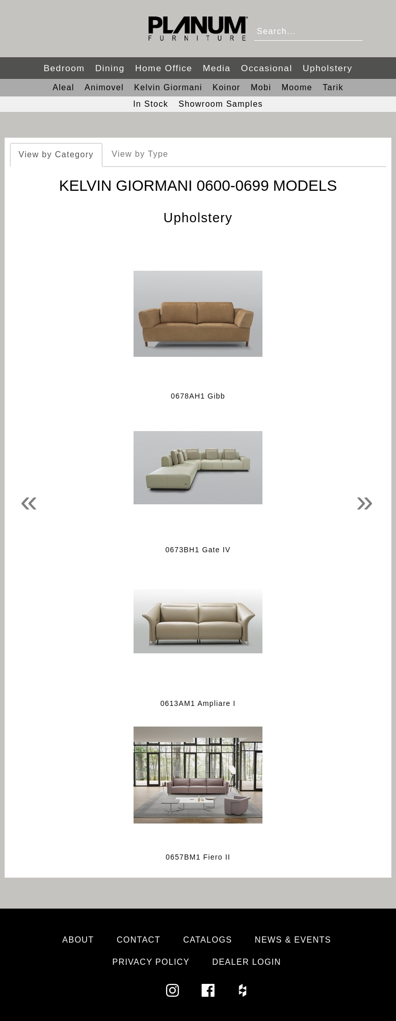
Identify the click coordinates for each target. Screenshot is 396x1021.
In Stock (150, 104)
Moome (297, 87)
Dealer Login (247, 962)
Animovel (104, 87)
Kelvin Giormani (168, 87)
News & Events (293, 939)
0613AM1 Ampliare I (198, 703)
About (78, 939)
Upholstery (328, 68)
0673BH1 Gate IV (198, 550)
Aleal (63, 87)
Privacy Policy (151, 962)
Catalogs (207, 939)
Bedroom (64, 68)
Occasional (266, 68)
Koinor (226, 87)
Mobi (261, 87)
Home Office (163, 68)
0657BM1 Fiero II (198, 857)
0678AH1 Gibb (198, 396)
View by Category (56, 154)
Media (216, 68)
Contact (138, 939)
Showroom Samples (220, 104)
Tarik (333, 87)
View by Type (140, 154)
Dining (109, 68)
